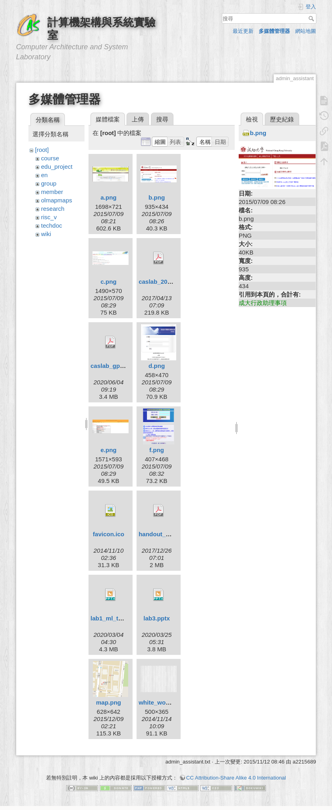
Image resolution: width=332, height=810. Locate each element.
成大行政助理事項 (263, 302)
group (48, 183)
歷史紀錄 (282, 119)
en (44, 175)
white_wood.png (162, 702)
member (52, 191)
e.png (109, 449)
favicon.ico (108, 534)
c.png (109, 281)
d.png (157, 365)
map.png (108, 702)
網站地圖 (305, 31)
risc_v (49, 217)
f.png (156, 449)
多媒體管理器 (274, 31)
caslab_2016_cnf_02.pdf (173, 281)
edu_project (56, 166)
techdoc (51, 225)
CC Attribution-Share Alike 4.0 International (236, 778)
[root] (42, 149)
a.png (109, 197)
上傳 (138, 119)
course (50, 158)
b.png (157, 197)
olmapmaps (56, 200)
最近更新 (243, 31)
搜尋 (312, 18)
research (52, 208)
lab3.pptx (156, 618)
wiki (46, 233)
